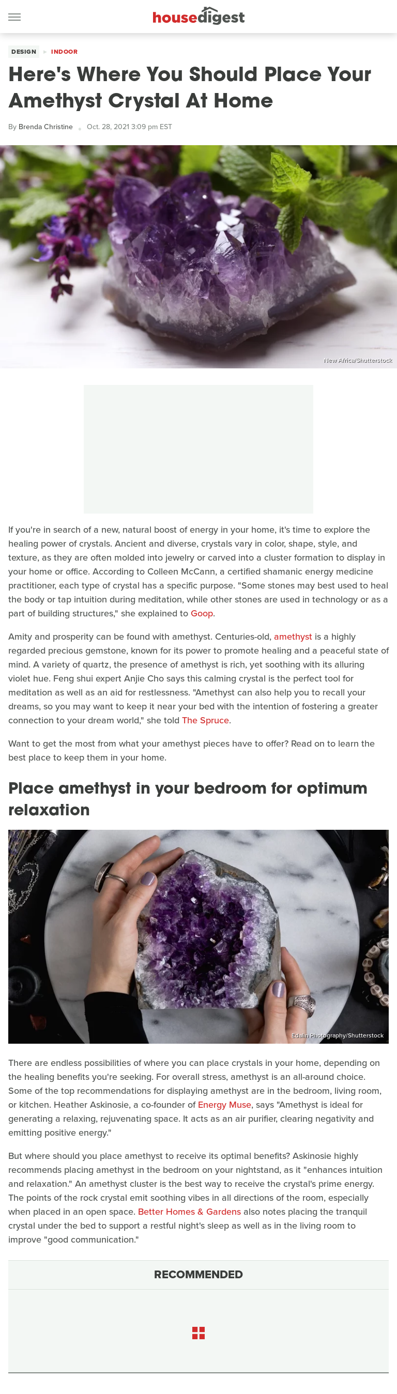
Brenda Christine (46, 126)
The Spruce (205, 720)
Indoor (64, 51)
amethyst (293, 636)
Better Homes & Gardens (189, 1211)
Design (23, 51)
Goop (202, 613)
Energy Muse (224, 1104)
